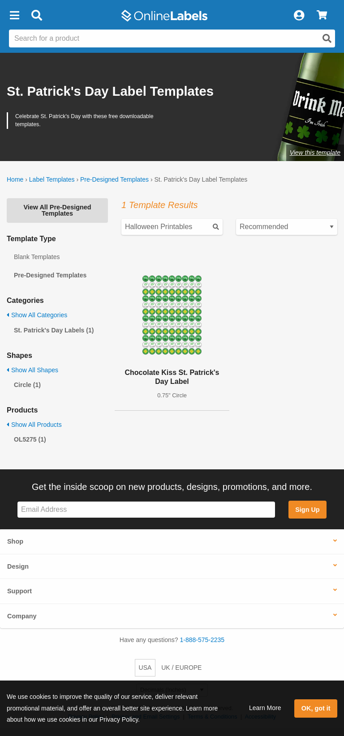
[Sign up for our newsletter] (146, 510)
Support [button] (19, 591)
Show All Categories (37, 315)
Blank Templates (37, 256)
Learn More (265, 707)
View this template (315, 152)
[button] (14, 15)
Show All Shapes (32, 370)
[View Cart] (322, 16)
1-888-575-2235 (202, 639)
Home (15, 179)
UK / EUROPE (181, 667)
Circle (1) (27, 384)
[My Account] (299, 15)
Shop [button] (15, 541)
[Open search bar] (36, 15)
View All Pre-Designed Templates (57, 210)
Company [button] (22, 616)
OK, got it (316, 708)
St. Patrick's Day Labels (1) (54, 330)
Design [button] (18, 566)
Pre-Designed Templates (114, 179)
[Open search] (327, 38)
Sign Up (307, 509)
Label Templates (52, 179)
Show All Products (34, 424)
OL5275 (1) (30, 439)
